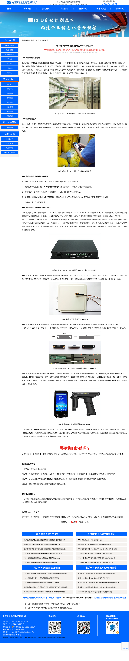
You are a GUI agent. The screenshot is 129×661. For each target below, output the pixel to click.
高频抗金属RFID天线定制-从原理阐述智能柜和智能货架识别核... (99, 583)
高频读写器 (9, 50)
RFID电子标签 (14, 637)
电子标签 (10, 64)
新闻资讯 (46, 9)
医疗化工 (10, 84)
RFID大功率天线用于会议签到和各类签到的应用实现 (51, 608)
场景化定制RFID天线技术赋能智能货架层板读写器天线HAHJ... (45, 540)
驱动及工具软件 (9, 152)
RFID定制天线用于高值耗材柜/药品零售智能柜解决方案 (96, 558)
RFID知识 (9, 139)
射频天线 (10, 68)
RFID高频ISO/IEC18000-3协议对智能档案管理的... (95, 544)
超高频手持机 (55, 637)
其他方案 (10, 116)
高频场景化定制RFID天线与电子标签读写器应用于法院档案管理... (46, 587)
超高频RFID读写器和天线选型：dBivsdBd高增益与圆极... (97, 587)
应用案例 (10, 127)
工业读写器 (39, 637)
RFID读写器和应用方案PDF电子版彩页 (78, 598)
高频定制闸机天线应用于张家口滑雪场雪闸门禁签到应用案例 (44, 592)
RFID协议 (9, 143)
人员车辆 (10, 93)
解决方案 (83, 9)
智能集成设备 (9, 45)
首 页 (38, 40)
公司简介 (27, 9)
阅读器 (62, 637)
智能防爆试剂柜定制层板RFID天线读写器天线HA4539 (42, 544)
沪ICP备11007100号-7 (16, 624)
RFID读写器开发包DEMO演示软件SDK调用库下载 (95, 592)
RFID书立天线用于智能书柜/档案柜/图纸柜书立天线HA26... (44, 553)
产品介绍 (64, 9)
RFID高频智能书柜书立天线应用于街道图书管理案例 (41, 578)
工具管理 (10, 107)
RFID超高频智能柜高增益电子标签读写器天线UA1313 (42, 562)
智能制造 (10, 89)
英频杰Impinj (24, 637)
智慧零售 (10, 102)
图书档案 (10, 98)
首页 (9, 9)
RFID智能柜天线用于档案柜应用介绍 (90, 540)
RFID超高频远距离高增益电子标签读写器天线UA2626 (42, 558)
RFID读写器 (32, 637)
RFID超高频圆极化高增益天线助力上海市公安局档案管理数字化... (46, 573)
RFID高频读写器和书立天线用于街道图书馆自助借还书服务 (98, 549)
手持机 (9, 59)
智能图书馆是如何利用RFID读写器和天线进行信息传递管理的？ (55, 604)
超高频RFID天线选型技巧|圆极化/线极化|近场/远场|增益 (96, 573)
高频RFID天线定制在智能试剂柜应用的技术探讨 (94, 578)
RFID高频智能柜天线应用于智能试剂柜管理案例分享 (41, 583)
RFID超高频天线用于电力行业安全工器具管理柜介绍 (95, 553)
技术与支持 (101, 9)
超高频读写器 (9, 54)
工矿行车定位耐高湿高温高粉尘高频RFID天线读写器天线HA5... (45, 549)
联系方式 (120, 9)
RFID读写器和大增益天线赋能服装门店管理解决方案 (95, 562)
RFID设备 (47, 637)
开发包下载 (9, 148)
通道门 (9, 73)
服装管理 (10, 111)
